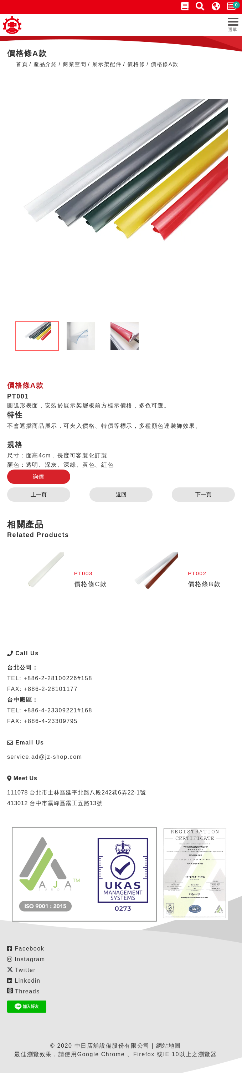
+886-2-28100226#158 (58, 678)
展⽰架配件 (107, 64)
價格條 (136, 64)
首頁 (22, 64)
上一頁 (39, 494)
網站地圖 (168, 1046)
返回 (121, 494)
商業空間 (74, 64)
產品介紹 (45, 64)
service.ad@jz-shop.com (44, 757)
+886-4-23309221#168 (58, 710)
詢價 (39, 476)
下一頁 (203, 494)
